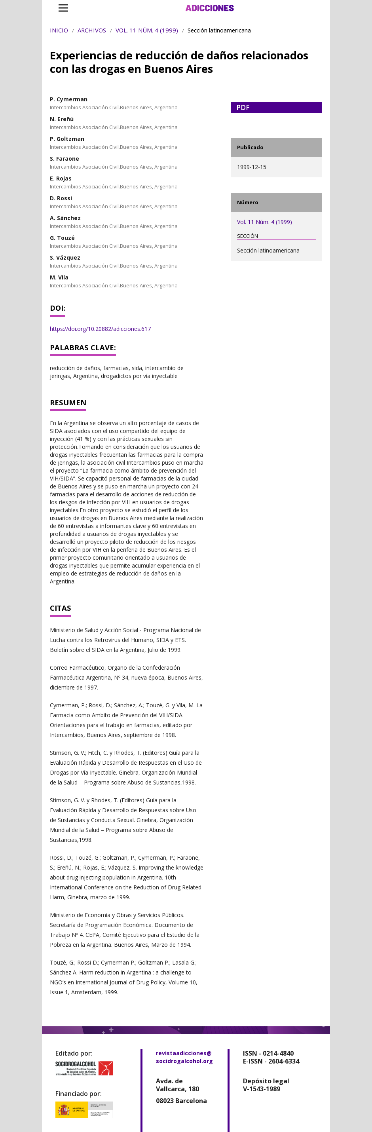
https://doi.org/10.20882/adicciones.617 (100, 328)
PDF (243, 107)
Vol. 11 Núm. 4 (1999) (147, 30)
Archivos (92, 30)
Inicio (59, 30)
